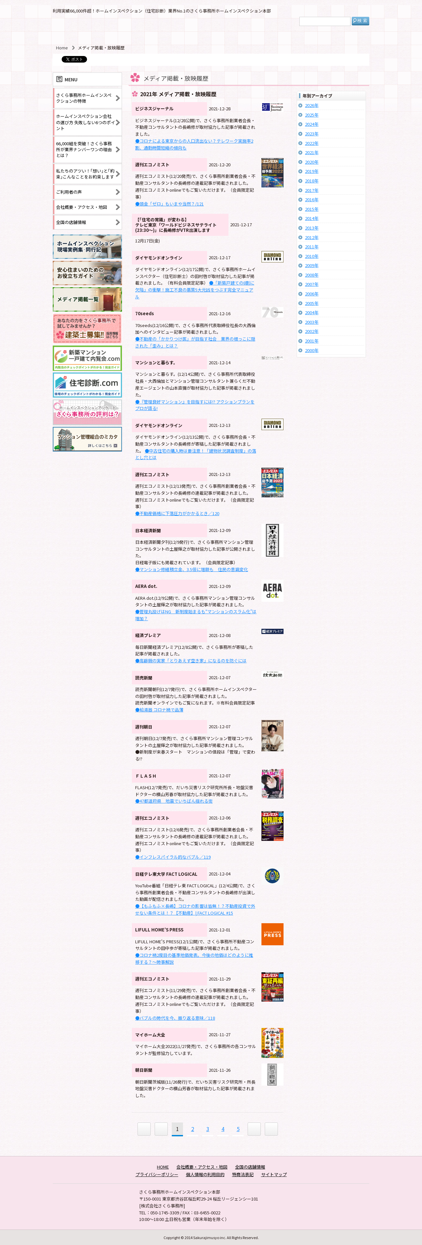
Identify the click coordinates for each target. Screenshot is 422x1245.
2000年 (311, 350)
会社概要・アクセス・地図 (81, 207)
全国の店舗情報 (71, 222)
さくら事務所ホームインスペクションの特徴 (83, 98)
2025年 (311, 115)
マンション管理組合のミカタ (87, 439)
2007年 (311, 284)
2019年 (311, 171)
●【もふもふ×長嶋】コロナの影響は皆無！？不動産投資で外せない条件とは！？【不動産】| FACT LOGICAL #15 (195, 909)
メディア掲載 (87, 299)
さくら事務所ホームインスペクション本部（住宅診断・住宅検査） (91, 28)
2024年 (311, 124)
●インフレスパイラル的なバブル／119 (173, 857)
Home (62, 47)
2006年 (311, 293)
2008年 (311, 275)
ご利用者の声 (69, 192)
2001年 (311, 341)
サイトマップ (274, 1174)
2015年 (311, 209)
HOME (163, 1167)
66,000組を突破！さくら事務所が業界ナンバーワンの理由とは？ (84, 149)
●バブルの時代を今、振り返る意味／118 (175, 1018)
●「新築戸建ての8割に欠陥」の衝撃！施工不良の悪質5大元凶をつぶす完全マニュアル (194, 290)
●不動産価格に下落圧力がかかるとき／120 (177, 513)
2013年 (311, 228)
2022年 (311, 143)
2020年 (311, 162)
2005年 (311, 303)
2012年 (311, 237)
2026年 (311, 105)
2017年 (311, 190)
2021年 (311, 152)
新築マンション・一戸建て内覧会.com (87, 358)
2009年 (311, 265)
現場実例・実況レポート (87, 247)
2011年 (311, 246)
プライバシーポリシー (157, 1174)
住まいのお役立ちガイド (87, 273)
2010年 (311, 256)
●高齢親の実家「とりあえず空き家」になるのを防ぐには (191, 660)
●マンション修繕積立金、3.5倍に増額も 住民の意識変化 (191, 569)
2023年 (311, 133)
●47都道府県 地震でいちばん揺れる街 (174, 801)
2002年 (311, 331)
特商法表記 (243, 1174)
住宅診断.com (87, 385)
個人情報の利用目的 (205, 1174)
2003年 (311, 322)
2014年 (311, 218)
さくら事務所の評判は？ (87, 412)
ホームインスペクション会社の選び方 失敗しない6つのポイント (85, 122)
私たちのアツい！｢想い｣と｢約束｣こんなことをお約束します (85, 174)
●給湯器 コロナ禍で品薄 (159, 709)
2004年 (311, 312)
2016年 (311, 199)
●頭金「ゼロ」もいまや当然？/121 (169, 204)
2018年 (311, 180)
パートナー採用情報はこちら (87, 329)
